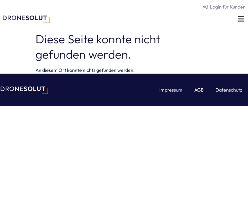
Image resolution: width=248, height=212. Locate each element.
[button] (241, 19)
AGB (199, 90)
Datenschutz (228, 90)
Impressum (170, 90)
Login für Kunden (228, 7)
